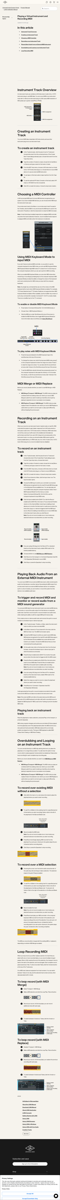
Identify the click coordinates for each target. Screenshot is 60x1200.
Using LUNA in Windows (29, 1124)
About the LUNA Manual (29, 1104)
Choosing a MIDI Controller (28, 38)
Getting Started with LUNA (29, 1116)
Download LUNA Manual (29, 1107)
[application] (56, 1196)
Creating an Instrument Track (29, 35)
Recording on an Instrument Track (30, 41)
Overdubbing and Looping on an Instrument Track (35, 48)
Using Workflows (47, 319)
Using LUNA (25, 1118)
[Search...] (49, 9)
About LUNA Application (29, 1110)
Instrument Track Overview (29, 32)
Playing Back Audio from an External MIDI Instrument (36, 44)
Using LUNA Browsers (28, 1121)
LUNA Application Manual (10, 9)
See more (26, 1133)
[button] (7, 18)
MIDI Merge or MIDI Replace (44, 554)
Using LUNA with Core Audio (30, 1127)
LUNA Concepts (27, 1113)
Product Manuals (25, 8)
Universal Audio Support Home (10, 8)
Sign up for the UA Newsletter (30, 1164)
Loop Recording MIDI (27, 51)
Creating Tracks (27, 1130)
